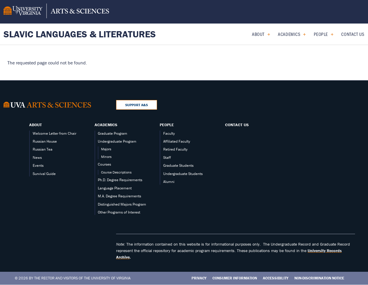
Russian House (45, 141)
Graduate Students (178, 165)
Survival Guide (44, 173)
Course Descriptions (116, 172)
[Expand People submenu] (330, 34)
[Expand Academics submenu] (302, 34)
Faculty (169, 133)
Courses (104, 164)
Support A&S (136, 105)
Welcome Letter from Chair (54, 133)
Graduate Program (112, 133)
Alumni (168, 181)
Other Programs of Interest (119, 212)
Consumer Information (234, 278)
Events (38, 165)
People (321, 34)
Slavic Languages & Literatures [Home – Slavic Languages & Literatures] (80, 34)
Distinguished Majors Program (122, 204)
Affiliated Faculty (176, 141)
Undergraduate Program (117, 141)
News (37, 157)
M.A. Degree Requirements (119, 196)
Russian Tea (42, 149)
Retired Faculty (175, 149)
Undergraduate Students (183, 173)
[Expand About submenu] (266, 34)
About (258, 34)
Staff (167, 157)
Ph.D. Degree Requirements (120, 179)
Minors (106, 156)
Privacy (199, 278)
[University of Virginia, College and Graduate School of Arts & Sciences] (56, 12)
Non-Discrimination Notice (319, 278)
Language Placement (115, 188)
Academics (289, 34)
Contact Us (352, 34)
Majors (106, 149)
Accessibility (275, 278)
